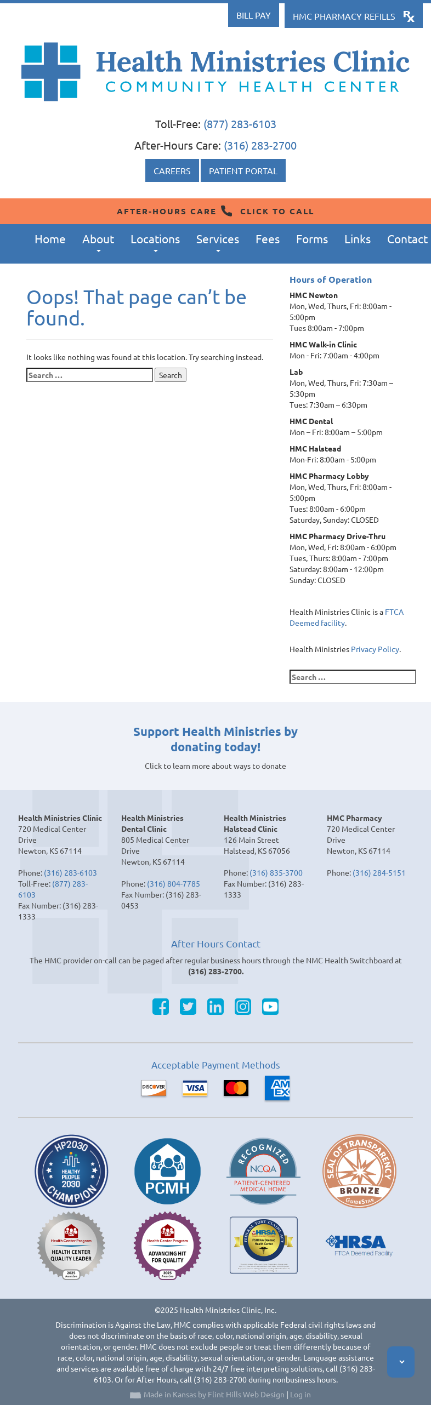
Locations (155, 242)
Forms (312, 238)
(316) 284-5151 (379, 872)
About (98, 242)
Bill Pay (253, 14)
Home (50, 238)
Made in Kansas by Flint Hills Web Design (214, 1394)
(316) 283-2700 (260, 145)
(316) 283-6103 (70, 872)
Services (217, 242)
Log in (300, 1394)
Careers (172, 170)
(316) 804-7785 (173, 883)
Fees (268, 238)
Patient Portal (243, 170)
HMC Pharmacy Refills (344, 15)
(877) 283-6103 (239, 123)
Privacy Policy (375, 649)
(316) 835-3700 (276, 872)
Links (357, 238)
